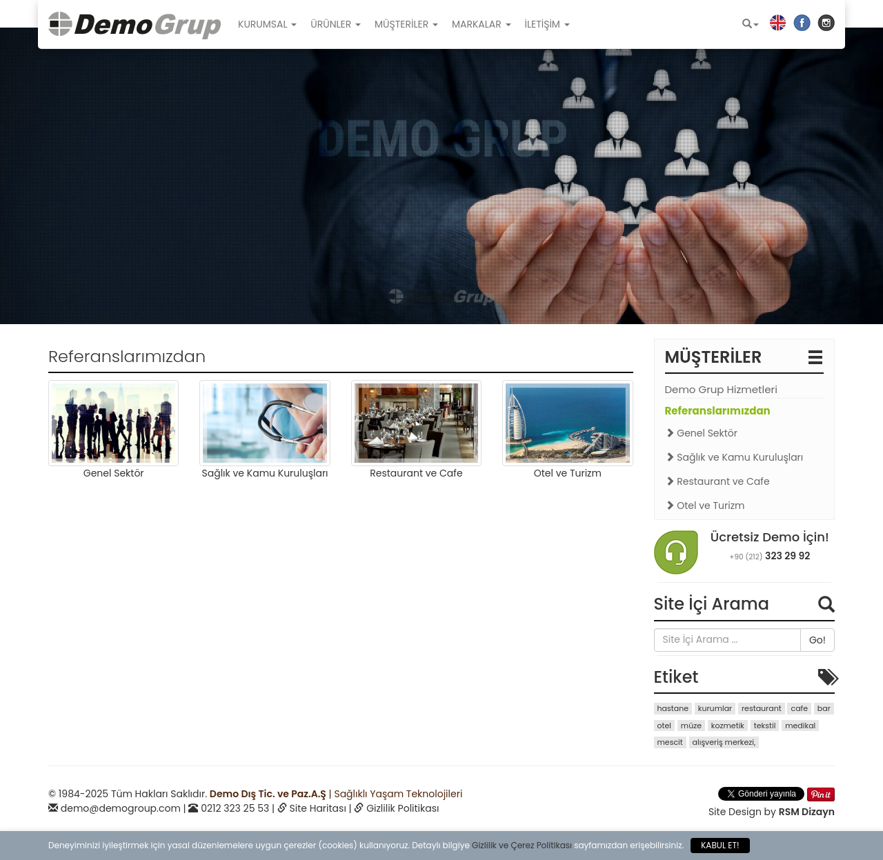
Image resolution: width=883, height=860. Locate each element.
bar (824, 708)
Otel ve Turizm (705, 505)
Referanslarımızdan (718, 410)
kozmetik (727, 725)
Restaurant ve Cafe (717, 481)
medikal (800, 725)
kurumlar (715, 708)
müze (691, 725)
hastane (673, 708)
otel (664, 725)
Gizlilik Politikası (402, 808)
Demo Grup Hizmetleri (721, 389)
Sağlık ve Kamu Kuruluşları (734, 457)
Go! (817, 640)
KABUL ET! (720, 845)
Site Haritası (318, 808)
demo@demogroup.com (121, 808)
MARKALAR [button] (481, 24)
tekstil (765, 725)
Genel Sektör (701, 433)
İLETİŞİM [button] (547, 24)
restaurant (762, 708)
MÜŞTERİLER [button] (406, 24)
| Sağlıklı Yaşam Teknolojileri (336, 794)
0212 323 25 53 (235, 808)
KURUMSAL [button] (267, 24)
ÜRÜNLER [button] (335, 24)
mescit (670, 742)
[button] (750, 24)
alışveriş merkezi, (724, 742)
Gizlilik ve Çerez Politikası (522, 845)
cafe (799, 708)
